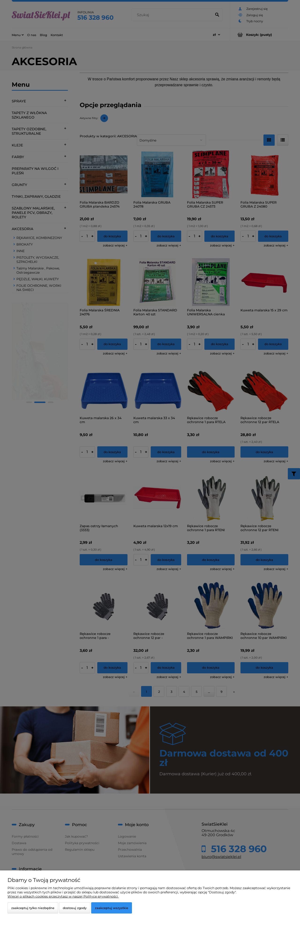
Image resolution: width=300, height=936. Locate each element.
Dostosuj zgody (74, 908)
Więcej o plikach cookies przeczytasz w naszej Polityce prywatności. (63, 896)
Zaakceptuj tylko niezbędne (32, 908)
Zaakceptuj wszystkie (111, 908)
